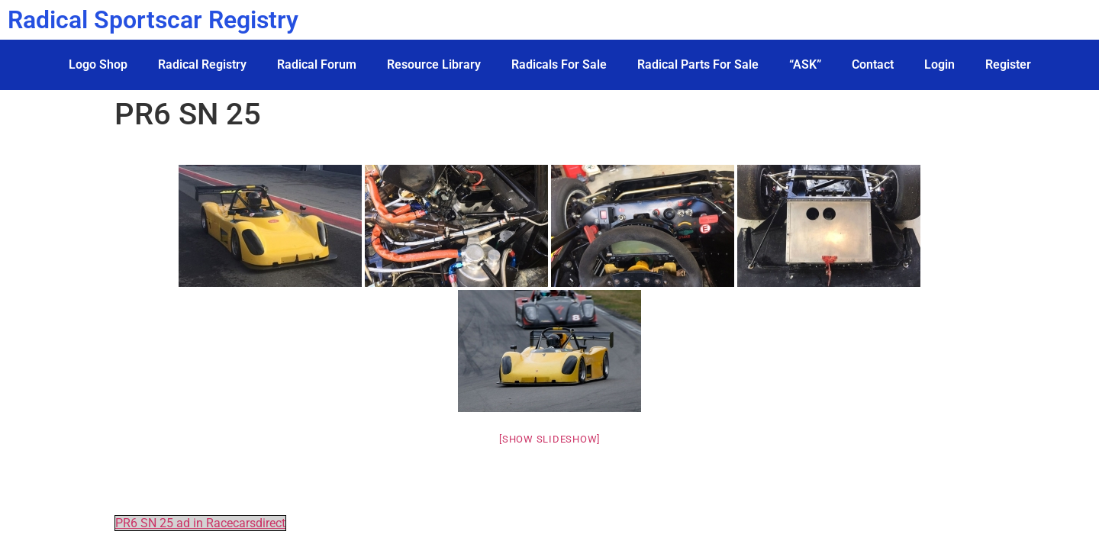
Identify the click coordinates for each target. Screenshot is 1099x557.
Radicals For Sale (559, 64)
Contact (873, 64)
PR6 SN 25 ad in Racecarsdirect (200, 523)
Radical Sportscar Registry (153, 19)
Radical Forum (316, 64)
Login (939, 64)
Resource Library (434, 64)
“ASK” (805, 64)
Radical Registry (202, 64)
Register (1008, 64)
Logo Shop (98, 64)
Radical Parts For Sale (698, 64)
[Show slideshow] (549, 439)
